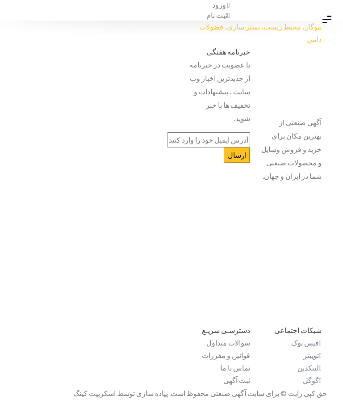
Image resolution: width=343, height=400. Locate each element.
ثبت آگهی (236, 380)
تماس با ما (235, 367)
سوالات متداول (228, 342)
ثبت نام (218, 15)
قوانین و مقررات (226, 355)
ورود (221, 4)
